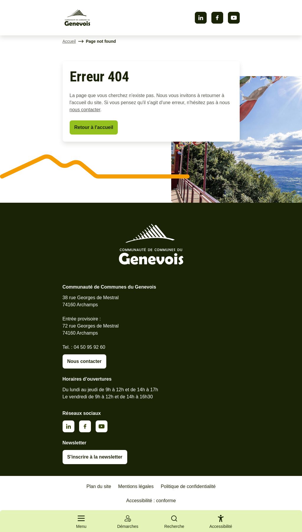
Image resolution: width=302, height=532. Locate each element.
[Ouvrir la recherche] (174, 521)
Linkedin (201, 18)
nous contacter (85, 109)
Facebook (217, 18)
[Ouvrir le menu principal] (81, 521)
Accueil (69, 41)
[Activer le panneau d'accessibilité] (220, 523)
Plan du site (98, 486)
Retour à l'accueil (93, 127)
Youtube (234, 18)
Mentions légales (136, 486)
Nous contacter (84, 361)
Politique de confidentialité (188, 486)
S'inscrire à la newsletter (95, 456)
